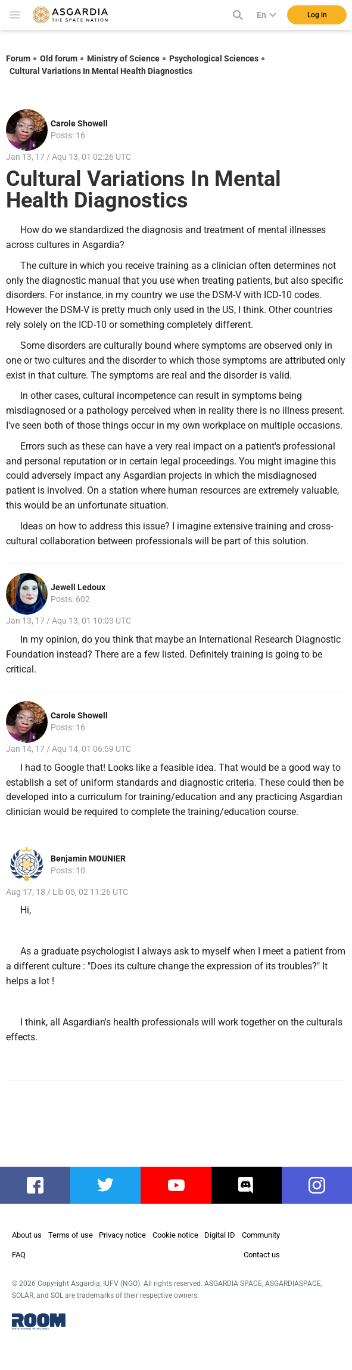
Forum (18, 58)
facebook (39, 1185)
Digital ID (219, 1234)
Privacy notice (122, 1234)
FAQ (19, 1254)
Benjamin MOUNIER (88, 858)
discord (246, 1185)
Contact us (262, 1254)
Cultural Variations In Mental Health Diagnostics (101, 71)
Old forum (58, 58)
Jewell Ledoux (78, 587)
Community (261, 1234)
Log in (317, 15)
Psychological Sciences (213, 58)
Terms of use (70, 1234)
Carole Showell (79, 123)
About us (27, 1234)
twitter (106, 1185)
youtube (176, 1185)
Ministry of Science (123, 58)
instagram (322, 1185)
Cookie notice (175, 1234)
